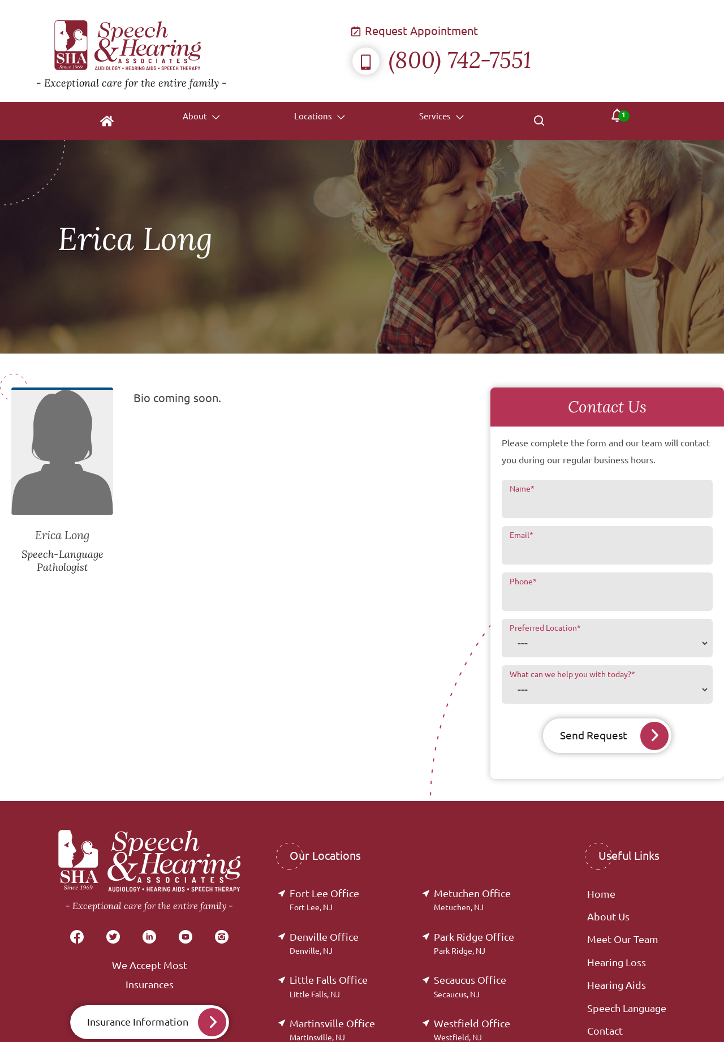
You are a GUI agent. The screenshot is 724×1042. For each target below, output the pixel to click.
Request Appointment (415, 30)
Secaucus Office (470, 987)
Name (522, 488)
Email (521, 535)
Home (601, 894)
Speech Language (626, 1008)
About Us (608, 917)
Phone (523, 581)
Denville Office (324, 944)
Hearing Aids (616, 985)
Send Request (593, 735)
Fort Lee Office (324, 900)
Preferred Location (545, 627)
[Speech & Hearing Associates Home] (194, 50)
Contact (605, 1031)
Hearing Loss (616, 962)
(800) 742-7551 (441, 59)
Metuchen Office (472, 900)
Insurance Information (137, 1022)
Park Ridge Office (474, 944)
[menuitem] (102, 121)
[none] (195, 121)
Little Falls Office (329, 987)
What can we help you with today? (572, 674)
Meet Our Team (622, 939)
